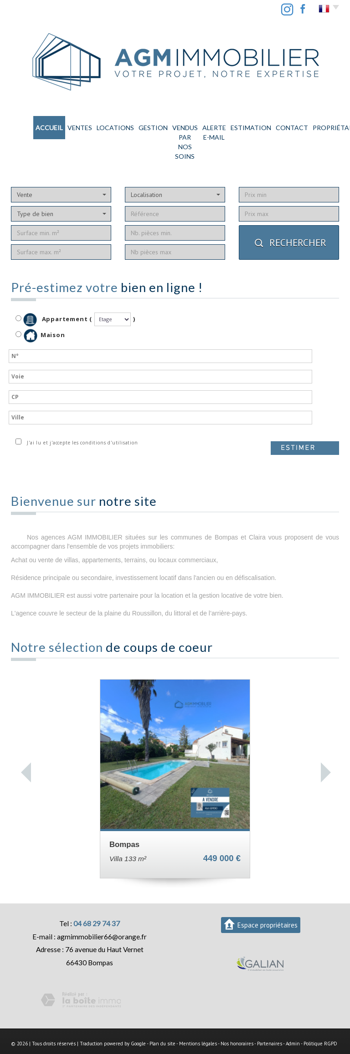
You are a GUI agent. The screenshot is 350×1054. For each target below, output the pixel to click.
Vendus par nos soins (144, 126)
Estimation (229, 126)
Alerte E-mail (193, 126)
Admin (293, 1014)
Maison (44, 306)
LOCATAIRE (324, 126)
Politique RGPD (320, 1014)
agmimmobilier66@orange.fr (102, 907)
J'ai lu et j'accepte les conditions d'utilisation (81, 413)
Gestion (102, 126)
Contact (258, 126)
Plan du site (162, 1014)
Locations (75, 126)
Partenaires (269, 1014)
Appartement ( (53, 291)
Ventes (48, 126)
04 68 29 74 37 (96, 894)
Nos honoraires (237, 1014)
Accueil (23, 126)
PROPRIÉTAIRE (290, 126)
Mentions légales (198, 1014)
